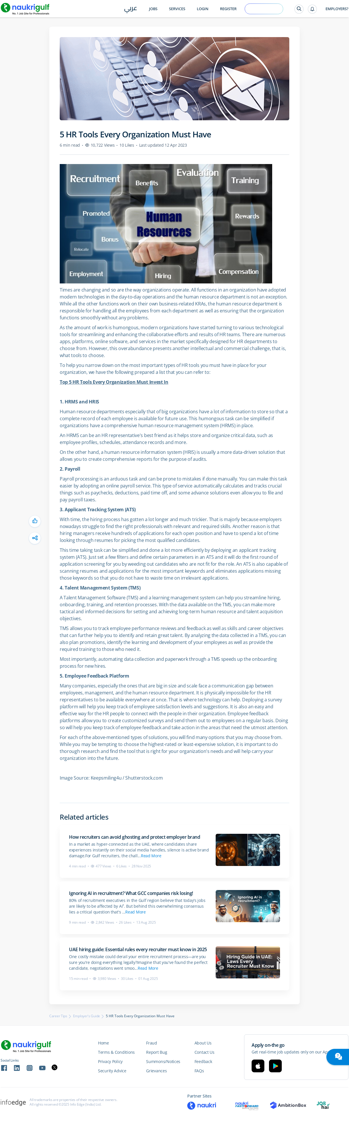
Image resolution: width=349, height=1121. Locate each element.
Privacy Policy (110, 1061)
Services (177, 8)
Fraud (151, 1043)
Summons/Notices (163, 1061)
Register (228, 8)
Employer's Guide (86, 1016)
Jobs (153, 8)
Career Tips (58, 1016)
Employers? (337, 8)
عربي (130, 9)
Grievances (156, 1070)
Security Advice (112, 1070)
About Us (203, 1043)
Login (202, 8)
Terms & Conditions (116, 1052)
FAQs (199, 1070)
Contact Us (205, 1052)
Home (103, 1043)
